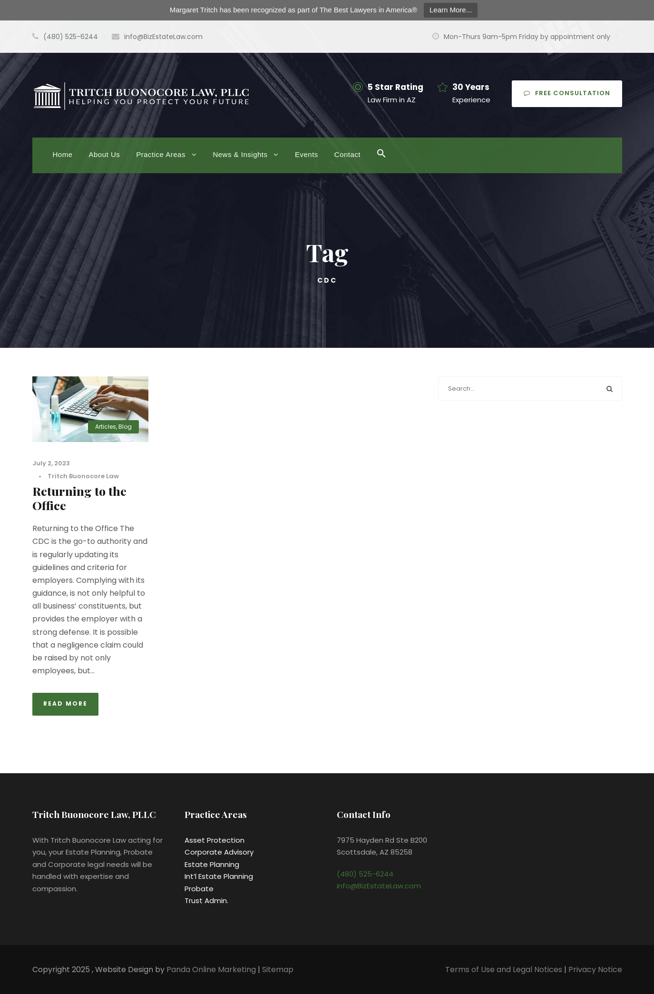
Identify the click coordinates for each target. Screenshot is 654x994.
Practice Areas (160, 154)
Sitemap (277, 969)
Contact (347, 154)
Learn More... (450, 10)
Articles (105, 427)
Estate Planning (212, 864)
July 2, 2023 (51, 463)
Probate (199, 889)
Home (63, 154)
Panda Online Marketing (212, 969)
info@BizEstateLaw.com (163, 36)
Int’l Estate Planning (219, 876)
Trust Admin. (206, 900)
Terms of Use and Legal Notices (503, 969)
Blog (125, 427)
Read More (65, 703)
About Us (104, 154)
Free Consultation (567, 93)
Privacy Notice (595, 969)
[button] (381, 159)
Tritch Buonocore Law (83, 476)
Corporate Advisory (219, 852)
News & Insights (240, 154)
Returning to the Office (79, 498)
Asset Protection (214, 840)
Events (306, 154)
